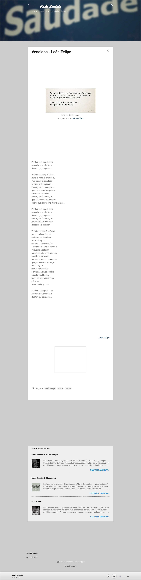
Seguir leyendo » (99, 470)
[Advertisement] (70, 31)
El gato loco (36, 501)
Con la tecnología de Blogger (70, 562)
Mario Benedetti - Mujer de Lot (44, 478)
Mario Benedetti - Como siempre (45, 455)
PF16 (60, 388)
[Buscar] (112, 5)
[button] (108, 51)
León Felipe (50, 388)
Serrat (68, 388)
